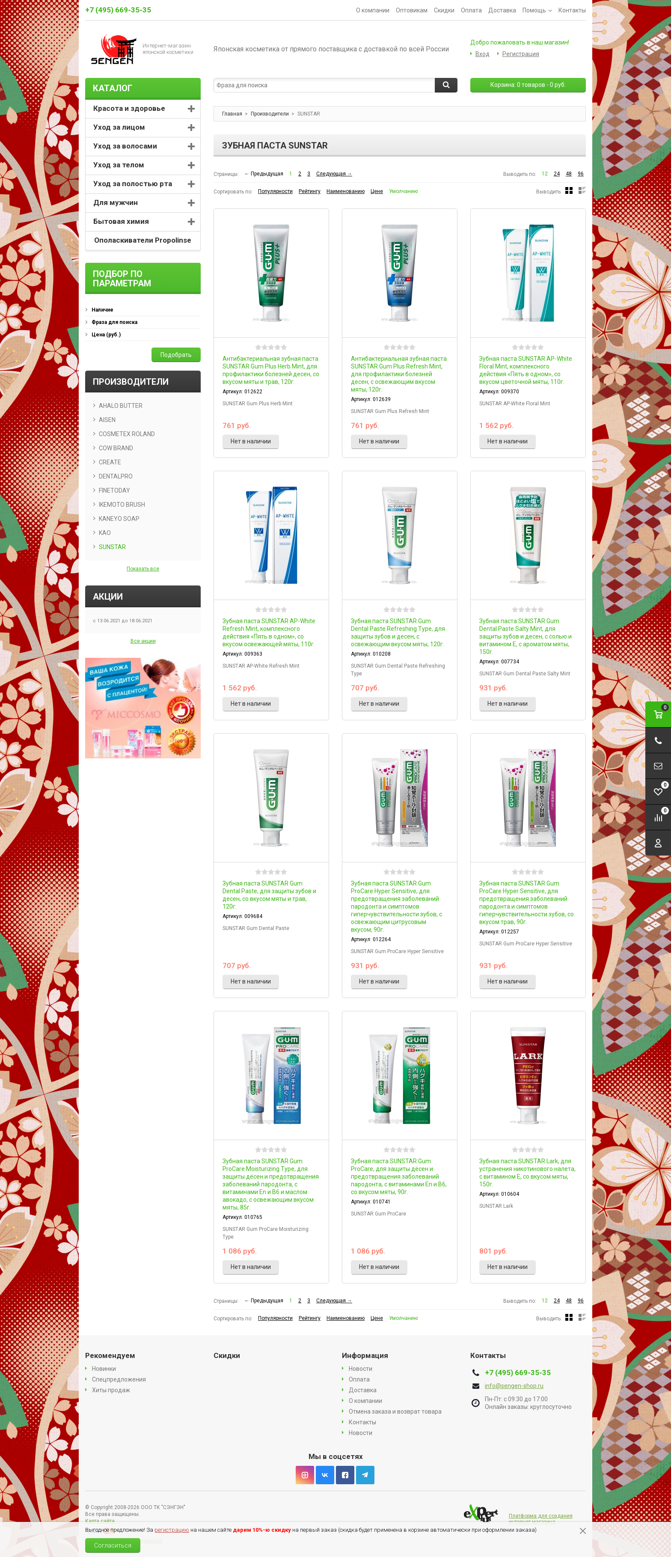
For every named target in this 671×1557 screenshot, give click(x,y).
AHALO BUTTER (121, 405)
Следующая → (334, 174)
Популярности (275, 191)
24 (557, 174)
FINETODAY (114, 490)
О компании (372, 10)
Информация (365, 1355)
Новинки (104, 1368)
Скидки (444, 10)
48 (569, 174)
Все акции (143, 641)
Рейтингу (310, 191)
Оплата (471, 10)
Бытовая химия (121, 221)
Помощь (537, 10)
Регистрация (520, 54)
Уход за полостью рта (132, 183)
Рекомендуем (110, 1355)
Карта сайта (100, 1521)
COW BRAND (116, 448)
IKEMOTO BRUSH (122, 504)
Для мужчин (115, 202)
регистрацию (171, 1530)
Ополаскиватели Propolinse (142, 240)
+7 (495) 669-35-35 (118, 10)
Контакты (572, 10)
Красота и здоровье (129, 108)
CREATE (110, 462)
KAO (105, 532)
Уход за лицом (119, 127)
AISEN (107, 419)
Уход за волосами (125, 146)
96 (581, 174)
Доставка (502, 10)
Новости (360, 1368)
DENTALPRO (116, 476)
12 (545, 174)
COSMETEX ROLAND (127, 434)
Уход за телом (118, 164)
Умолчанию (403, 191)
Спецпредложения (119, 1379)
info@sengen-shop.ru (514, 1385)
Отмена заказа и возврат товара (395, 1411)
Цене (377, 191)
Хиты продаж (111, 1390)
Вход (482, 54)
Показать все (143, 569)
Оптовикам (412, 10)
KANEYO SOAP (119, 518)
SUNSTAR (112, 547)
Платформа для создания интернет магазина (541, 1519)
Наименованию (346, 191)
